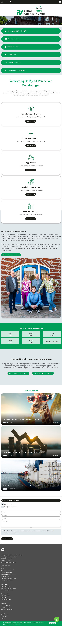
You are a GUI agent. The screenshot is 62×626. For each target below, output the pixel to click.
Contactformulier (5, 605)
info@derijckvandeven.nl (11, 507)
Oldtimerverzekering (6, 572)
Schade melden (5, 607)
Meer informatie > (21, 624)
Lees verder (55, 422)
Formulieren (4, 597)
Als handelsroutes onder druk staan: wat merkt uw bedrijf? (23, 486)
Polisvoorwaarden (6, 599)
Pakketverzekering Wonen (8, 574)
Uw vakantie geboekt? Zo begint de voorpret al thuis (21, 419)
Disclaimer (4, 616)
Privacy (3, 618)
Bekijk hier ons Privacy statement (11, 533)
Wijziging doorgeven (7, 609)
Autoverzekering (5, 567)
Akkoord (52, 623)
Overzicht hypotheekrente (8, 588)
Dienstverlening (5, 595)
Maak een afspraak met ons (10, 254)
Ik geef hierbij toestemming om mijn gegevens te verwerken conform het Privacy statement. (28, 530)
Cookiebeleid (4, 614)
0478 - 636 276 (8, 504)
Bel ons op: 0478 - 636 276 (42, 373)
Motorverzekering (6, 570)
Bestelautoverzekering (7, 568)
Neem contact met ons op (17, 373)
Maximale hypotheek (7, 590)
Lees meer (30, 121)
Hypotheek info (5, 586)
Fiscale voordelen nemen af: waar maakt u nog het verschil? (23, 452)
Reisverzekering (5, 576)
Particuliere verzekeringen (8, 578)
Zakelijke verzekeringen (7, 580)
